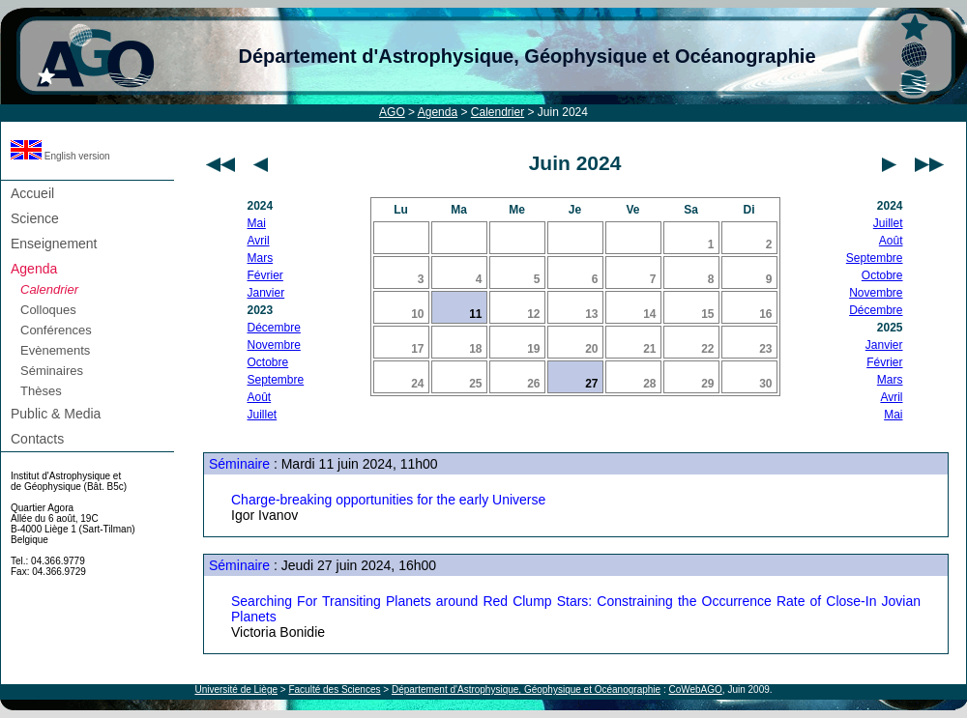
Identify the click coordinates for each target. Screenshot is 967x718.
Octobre (268, 362)
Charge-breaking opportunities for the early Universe (388, 499)
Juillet (263, 414)
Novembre (274, 345)
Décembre (274, 327)
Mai (257, 223)
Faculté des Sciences (334, 689)
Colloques (48, 309)
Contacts (37, 438)
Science (35, 218)
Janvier (266, 293)
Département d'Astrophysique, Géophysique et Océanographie (526, 56)
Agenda (437, 112)
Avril (259, 240)
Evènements (55, 350)
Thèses (41, 391)
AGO (392, 112)
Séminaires (51, 370)
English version (60, 156)
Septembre (276, 380)
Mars (261, 258)
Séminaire (239, 464)
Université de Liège (236, 689)
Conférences (56, 330)
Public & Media (56, 413)
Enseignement (54, 243)
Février (265, 275)
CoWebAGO (694, 689)
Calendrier (497, 112)
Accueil (32, 193)
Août (260, 397)
